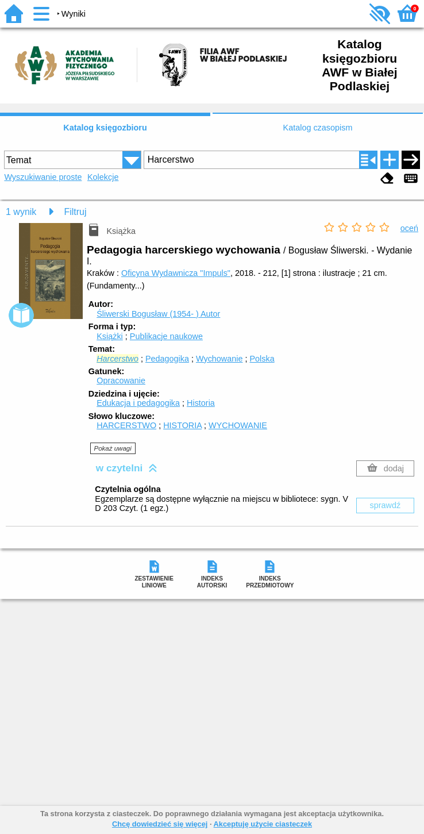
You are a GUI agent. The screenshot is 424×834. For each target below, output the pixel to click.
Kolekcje (102, 177)
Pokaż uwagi (112, 448)
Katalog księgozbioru (105, 127)
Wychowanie (219, 358)
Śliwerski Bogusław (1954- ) (158, 313)
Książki (110, 336)
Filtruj (75, 212)
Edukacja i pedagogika (138, 403)
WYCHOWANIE (238, 425)
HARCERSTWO (126, 425)
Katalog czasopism (318, 127)
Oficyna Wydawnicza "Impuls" (175, 273)
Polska (261, 358)
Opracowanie (121, 380)
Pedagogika (167, 358)
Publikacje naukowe (166, 336)
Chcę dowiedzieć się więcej (159, 824)
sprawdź (385, 505)
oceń (409, 228)
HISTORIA (182, 425)
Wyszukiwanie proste (43, 177)
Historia (201, 403)
